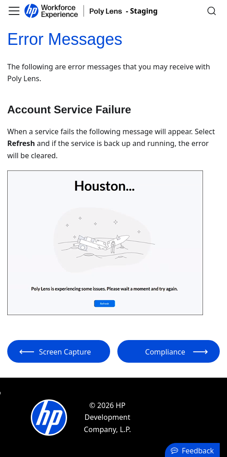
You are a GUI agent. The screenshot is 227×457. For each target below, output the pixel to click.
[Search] (211, 11)
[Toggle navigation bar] (14, 11)
